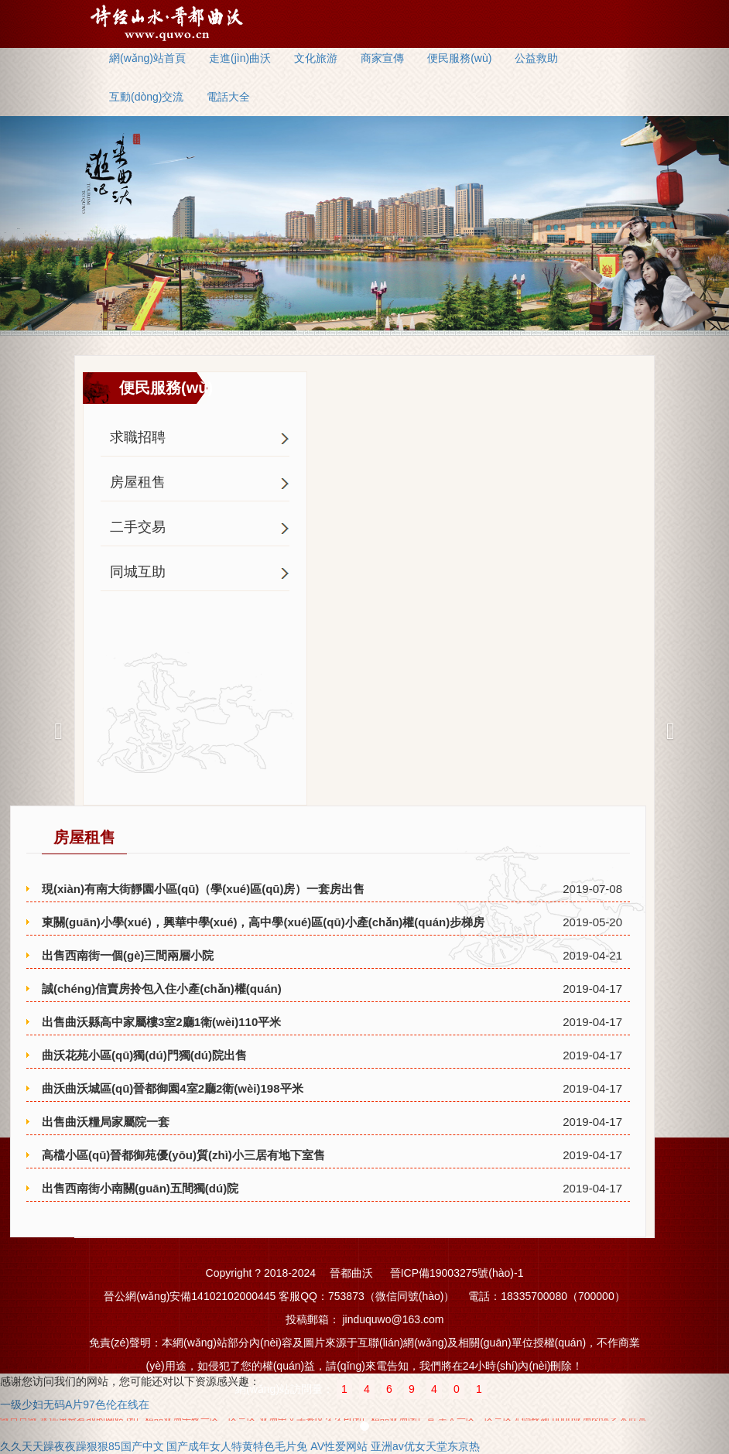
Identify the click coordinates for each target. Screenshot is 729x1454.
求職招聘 (138, 437)
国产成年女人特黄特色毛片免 (236, 1446)
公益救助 (536, 58)
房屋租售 (138, 482)
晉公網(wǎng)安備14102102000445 (190, 1296)
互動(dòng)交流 (146, 97)
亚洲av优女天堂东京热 (425, 1446)
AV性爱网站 (339, 1446)
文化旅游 (315, 58)
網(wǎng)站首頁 (147, 58)
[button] (54, 727)
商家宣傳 (382, 58)
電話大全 (228, 97)
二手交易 (138, 527)
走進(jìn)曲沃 (240, 58)
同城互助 (138, 572)
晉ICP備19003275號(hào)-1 (457, 1273)
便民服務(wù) (459, 58)
